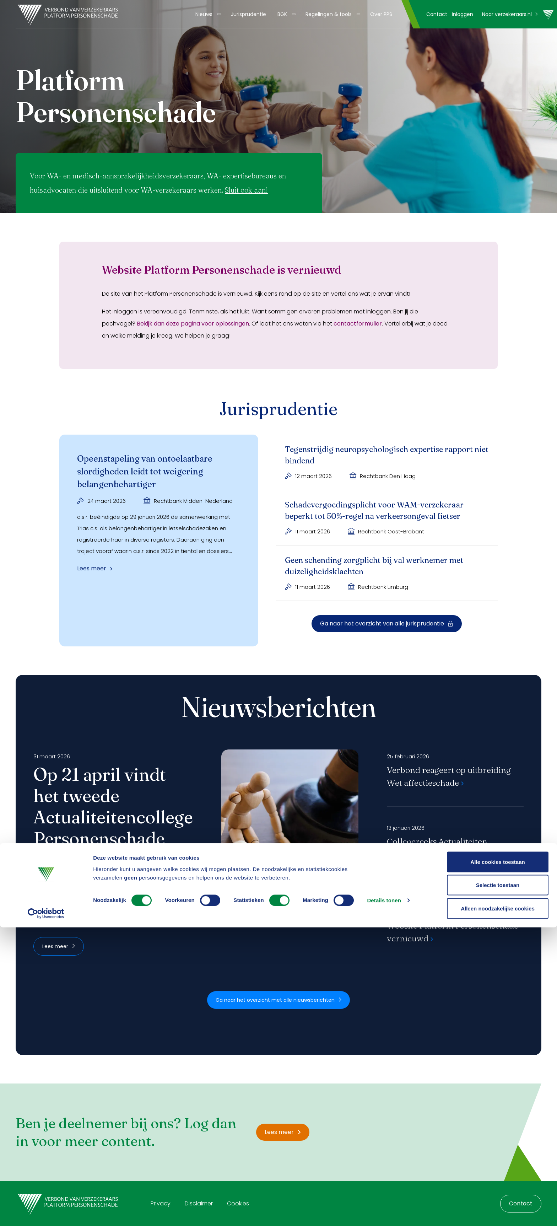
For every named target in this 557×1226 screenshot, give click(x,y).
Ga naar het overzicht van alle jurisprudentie (386, 623)
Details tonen (384, 1199)
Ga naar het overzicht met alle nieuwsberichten (278, 1000)
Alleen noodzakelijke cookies (498, 1207)
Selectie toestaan (498, 1184)
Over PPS (381, 14)
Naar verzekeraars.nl (509, 14)
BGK (282, 14)
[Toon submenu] (217, 14)
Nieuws (203, 14)
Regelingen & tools (328, 14)
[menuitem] (207, 14)
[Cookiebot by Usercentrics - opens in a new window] (46, 1212)
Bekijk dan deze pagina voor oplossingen (193, 323)
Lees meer (58, 946)
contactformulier (358, 323)
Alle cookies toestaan (497, 1160)
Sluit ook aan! (246, 189)
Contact (436, 14)
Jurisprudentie (248, 14)
